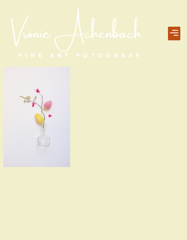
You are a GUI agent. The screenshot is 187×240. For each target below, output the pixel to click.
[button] (174, 34)
